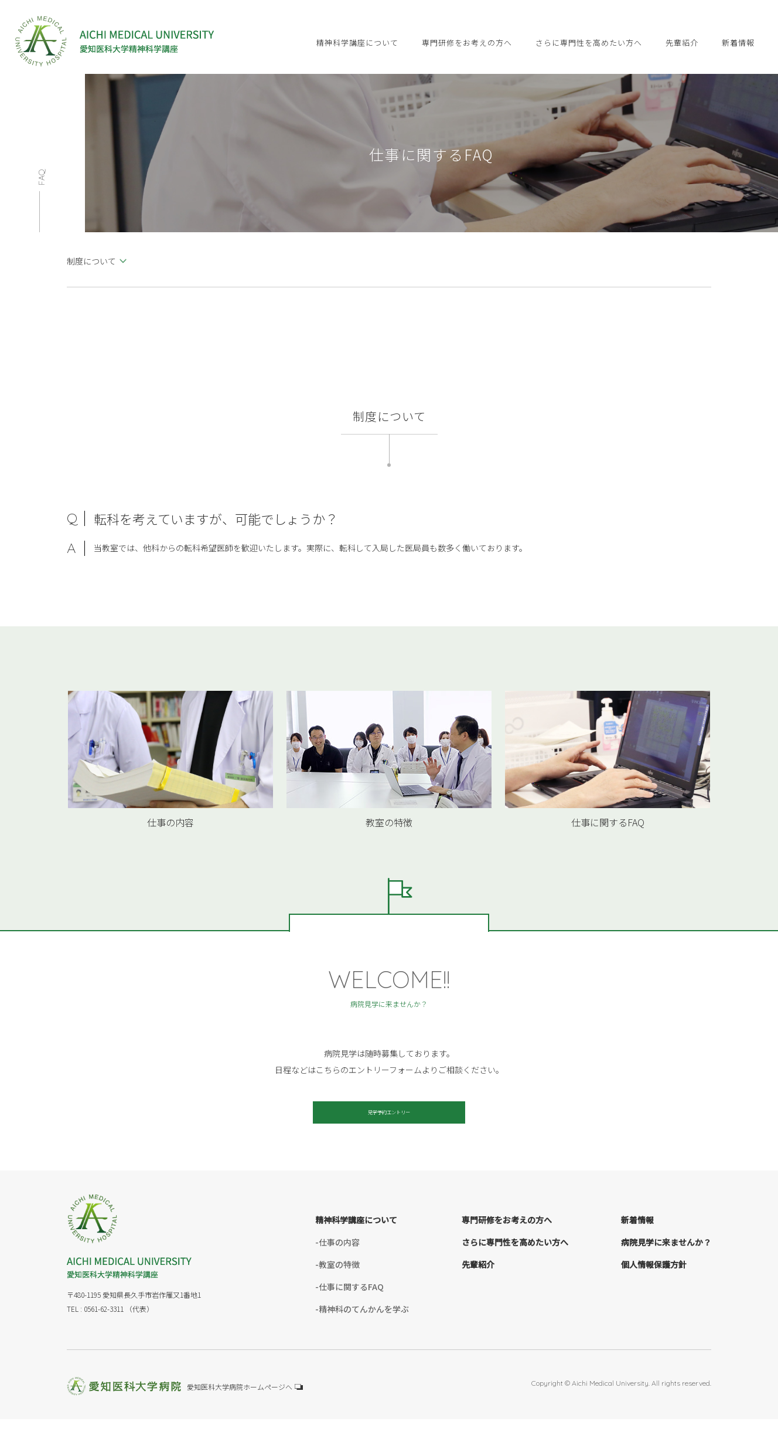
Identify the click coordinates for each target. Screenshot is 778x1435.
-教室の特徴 (337, 1281)
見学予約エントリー (389, 1121)
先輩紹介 (478, 1281)
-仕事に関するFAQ (349, 1303)
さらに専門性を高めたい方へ (515, 1258)
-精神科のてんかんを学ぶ (362, 1325)
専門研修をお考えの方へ (507, 1236)
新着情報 (637, 1236)
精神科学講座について (356, 1236)
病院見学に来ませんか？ (666, 1258)
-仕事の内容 (337, 1258)
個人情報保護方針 (654, 1281)
